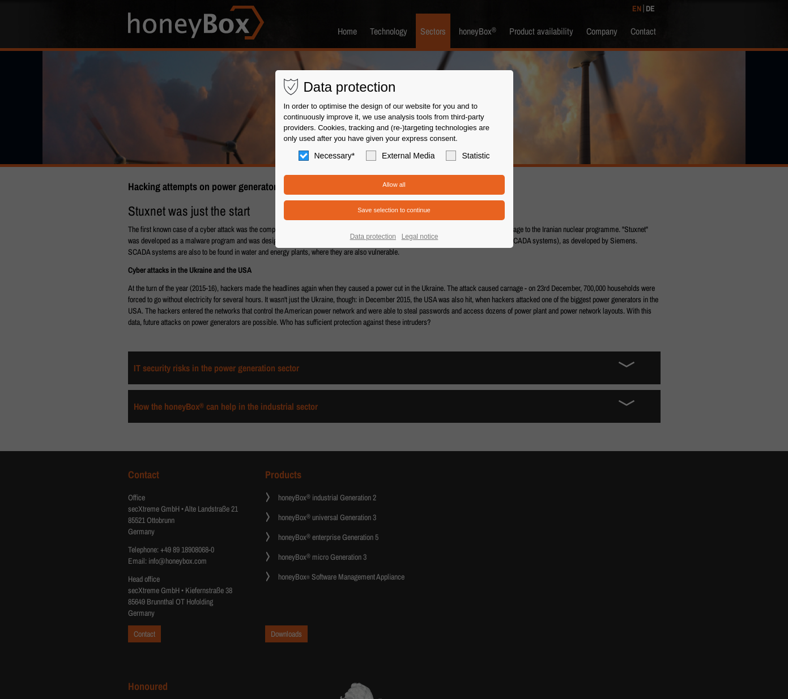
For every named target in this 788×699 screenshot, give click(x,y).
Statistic (467, 156)
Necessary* (327, 156)
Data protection (373, 237)
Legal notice (420, 237)
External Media (400, 156)
